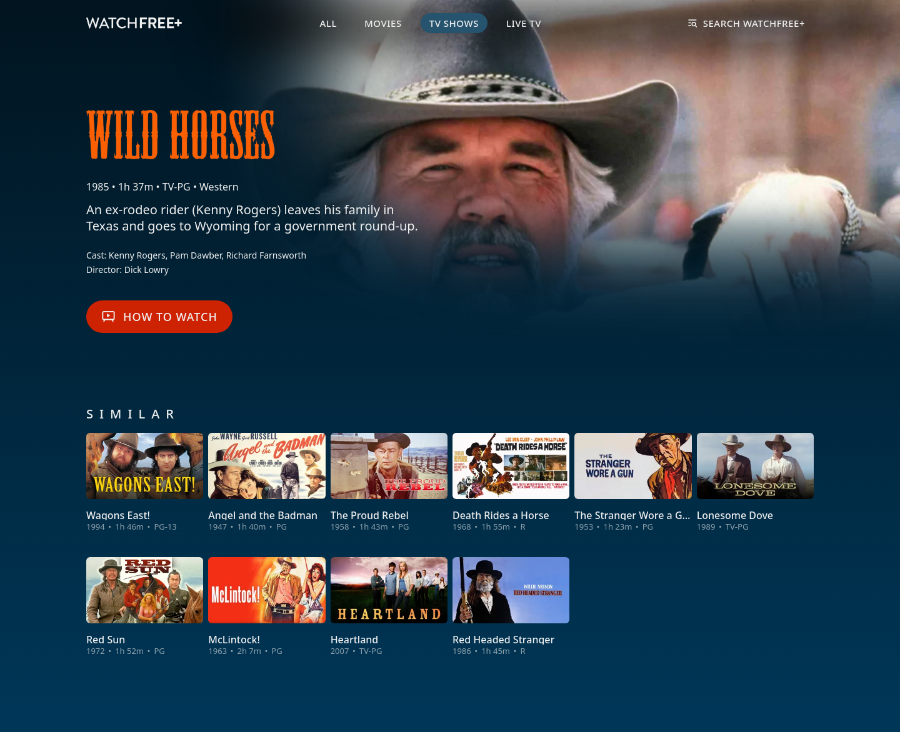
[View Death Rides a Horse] (510, 482)
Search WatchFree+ (746, 23)
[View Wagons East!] (144, 482)
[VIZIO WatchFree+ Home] (134, 23)
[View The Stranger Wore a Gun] (632, 482)
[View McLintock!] (266, 606)
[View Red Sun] (144, 606)
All (328, 23)
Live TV (523, 23)
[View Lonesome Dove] (755, 482)
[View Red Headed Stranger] (510, 606)
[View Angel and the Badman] (266, 482)
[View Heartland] (389, 606)
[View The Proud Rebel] (389, 482)
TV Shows (454, 23)
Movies (383, 23)
